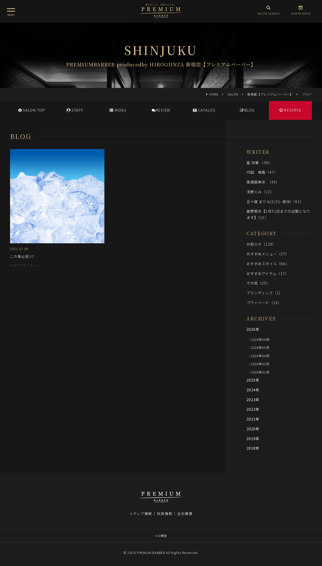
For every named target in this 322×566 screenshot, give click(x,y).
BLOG (247, 110)
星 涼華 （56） (259, 162)
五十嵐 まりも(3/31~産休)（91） (275, 201)
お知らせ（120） (261, 244)
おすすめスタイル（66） (268, 263)
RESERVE (290, 110)
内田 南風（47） (262, 172)
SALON (233, 94)
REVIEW (161, 110)
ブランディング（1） (265, 292)
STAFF (75, 110)
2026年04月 (260, 355)
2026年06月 (260, 339)
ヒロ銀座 (161, 536)
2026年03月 (260, 363)
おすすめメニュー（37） (268, 253)
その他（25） (258, 283)
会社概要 (184, 513)
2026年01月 (260, 372)
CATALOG (204, 110)
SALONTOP (31, 110)
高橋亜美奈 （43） (263, 181)
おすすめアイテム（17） (268, 273)
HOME (214, 94)
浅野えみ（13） (260, 191)
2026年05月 (260, 347)
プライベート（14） (264, 302)
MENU (117, 110)
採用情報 (164, 513)
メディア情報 (140, 513)
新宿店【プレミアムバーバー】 (270, 94)
